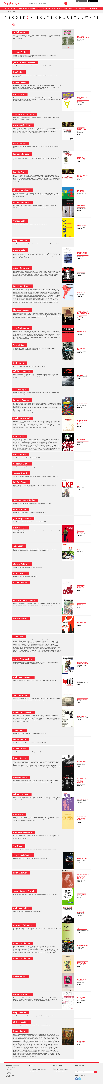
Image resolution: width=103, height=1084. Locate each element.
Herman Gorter (20, 619)
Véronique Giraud (21, 464)
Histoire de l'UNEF (82, 375)
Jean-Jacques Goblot (22, 519)
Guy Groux (17, 846)
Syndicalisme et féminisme (81, 603)
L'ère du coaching (82, 929)
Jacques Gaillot (20, 52)
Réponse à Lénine (81, 622)
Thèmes (32, 8)
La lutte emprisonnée (80, 911)
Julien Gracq (18, 730)
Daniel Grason (19, 758)
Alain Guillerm (19, 976)
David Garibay (19, 143)
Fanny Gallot (18, 95)
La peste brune (81, 1041)
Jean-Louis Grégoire (22, 855)
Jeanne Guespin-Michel (23, 891)
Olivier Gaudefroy (21, 268)
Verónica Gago (19, 32)
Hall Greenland (20, 777)
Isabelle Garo (19, 172)
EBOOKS (53, 8)
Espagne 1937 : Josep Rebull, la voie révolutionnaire (82, 962)
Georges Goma (19, 573)
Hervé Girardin (19, 455)
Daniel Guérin (19, 1031)
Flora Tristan (81, 272)
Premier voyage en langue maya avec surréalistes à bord (82, 254)
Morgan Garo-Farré (21, 190)
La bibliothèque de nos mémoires (38, 1069)
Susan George (19, 389)
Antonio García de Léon (23, 114)
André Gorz (18, 637)
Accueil (7, 8)
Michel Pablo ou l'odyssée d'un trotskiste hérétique (81, 780)
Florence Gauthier (21, 310)
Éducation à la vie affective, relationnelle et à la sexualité (83, 99)
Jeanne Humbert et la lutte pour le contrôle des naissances (83, 876)
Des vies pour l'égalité (81, 349)
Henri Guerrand (20, 873)
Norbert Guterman (21, 995)
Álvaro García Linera (22, 125)
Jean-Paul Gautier (21, 328)
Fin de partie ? (81, 293)
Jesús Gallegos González (24, 63)
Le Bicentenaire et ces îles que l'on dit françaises (82, 422)
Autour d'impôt (81, 225)
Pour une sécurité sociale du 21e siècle (82, 663)
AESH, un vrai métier (82, 799)
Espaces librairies (34, 1071)
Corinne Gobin (19, 509)
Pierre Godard (19, 528)
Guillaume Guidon (21, 908)
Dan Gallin (17, 72)
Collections (46, 8)
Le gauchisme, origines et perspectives (81, 586)
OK (95, 1071)
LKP (78, 486)
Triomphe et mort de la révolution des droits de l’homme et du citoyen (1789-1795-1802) (83, 314)
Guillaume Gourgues (22, 677)
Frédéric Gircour (20, 482)
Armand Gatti (19, 250)
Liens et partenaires (35, 1068)
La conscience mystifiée (81, 998)
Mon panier (92, 1)
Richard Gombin (20, 582)
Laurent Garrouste (21, 202)
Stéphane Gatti (20, 241)
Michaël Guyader (20, 1022)
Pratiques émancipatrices (81, 158)
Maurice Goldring (21, 564)
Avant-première (24, 8)
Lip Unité (79, 681)
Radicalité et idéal (82, 716)
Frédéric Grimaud (20, 794)
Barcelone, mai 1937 (82, 945)
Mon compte (81, 1)
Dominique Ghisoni (21, 418)
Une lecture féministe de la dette (83, 37)
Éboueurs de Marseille (80, 531)
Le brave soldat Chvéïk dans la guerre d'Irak (81, 818)
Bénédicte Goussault (22, 712)
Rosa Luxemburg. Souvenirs (82, 980)
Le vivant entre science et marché (82, 893)
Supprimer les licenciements (81, 206)
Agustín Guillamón (21, 943)
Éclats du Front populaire (81, 762)
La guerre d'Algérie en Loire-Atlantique (82, 698)
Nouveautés (14, 8)
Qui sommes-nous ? (81, 8)
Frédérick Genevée (21, 371)
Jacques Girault (20, 473)
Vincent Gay (18, 345)
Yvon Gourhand (20, 695)
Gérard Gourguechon (22, 659)
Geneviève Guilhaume (23, 925)
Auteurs (38, 8)
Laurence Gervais (21, 400)
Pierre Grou (18, 814)
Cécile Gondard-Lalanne (24, 600)
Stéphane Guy (19, 1013)
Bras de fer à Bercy (82, 858)
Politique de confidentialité (59, 1071)
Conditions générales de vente (60, 1069)
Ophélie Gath (19, 221)
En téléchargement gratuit (65, 8)
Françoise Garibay (21, 154)
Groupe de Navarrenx (22, 832)
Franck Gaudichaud (21, 286)
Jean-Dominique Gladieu (24, 500)
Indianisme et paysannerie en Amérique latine (81, 128)
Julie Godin (18, 546)
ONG (78, 549)
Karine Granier (19, 749)
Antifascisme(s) (81, 331)
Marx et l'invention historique (82, 176)
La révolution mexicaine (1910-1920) (82, 440)
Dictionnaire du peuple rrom (81, 191)
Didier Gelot (18, 363)
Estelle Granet (19, 740)
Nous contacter (93, 8)
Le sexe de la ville (82, 404)
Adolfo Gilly (18, 436)
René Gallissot (19, 82)
